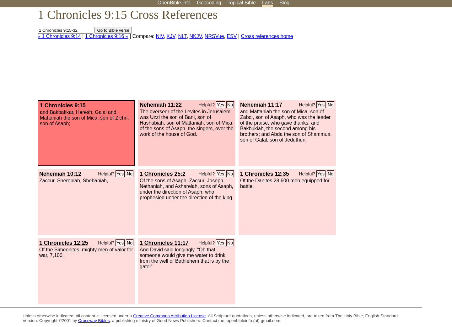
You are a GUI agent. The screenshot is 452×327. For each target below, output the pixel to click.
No (230, 104)
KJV (171, 36)
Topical (242, 2)
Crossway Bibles (94, 320)
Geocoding (209, 2)
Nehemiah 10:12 (60, 174)
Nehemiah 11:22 (161, 105)
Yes (220, 104)
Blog (284, 2)
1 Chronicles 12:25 (63, 243)
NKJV (196, 36)
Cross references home (267, 36)
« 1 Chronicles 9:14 (59, 36)
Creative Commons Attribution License (169, 316)
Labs (267, 2)
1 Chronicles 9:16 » (106, 36)
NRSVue (214, 36)
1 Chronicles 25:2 (163, 174)
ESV (232, 36)
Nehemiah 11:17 (261, 105)
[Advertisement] (388, 56)
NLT (182, 36)
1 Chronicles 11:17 (164, 243)
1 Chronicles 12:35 (264, 174)
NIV (160, 36)
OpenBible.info (174, 2)
